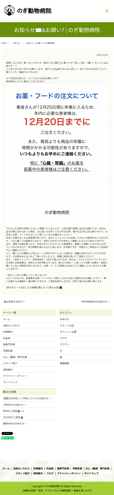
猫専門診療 (9, 344)
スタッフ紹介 (10, 363)
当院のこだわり (11, 325)
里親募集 (64, 363)
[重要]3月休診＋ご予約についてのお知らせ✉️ (27, 398)
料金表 (6, 338)
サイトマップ (10, 382)
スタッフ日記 (67, 325)
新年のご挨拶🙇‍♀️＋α (13, 411)
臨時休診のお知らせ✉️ (15, 423)
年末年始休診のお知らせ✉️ (95, 301)
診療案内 (8, 331)
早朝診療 (8, 350)
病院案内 (8, 369)
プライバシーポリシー (15, 376)
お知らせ (16, 43)
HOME (4, 43)
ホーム (6, 319)
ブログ (63, 338)
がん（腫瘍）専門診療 (15, 357)
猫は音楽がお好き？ (14, 301)
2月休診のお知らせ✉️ (14, 404)
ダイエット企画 (68, 331)
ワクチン (64, 344)
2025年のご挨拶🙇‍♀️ (13, 417)
